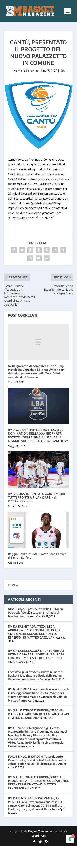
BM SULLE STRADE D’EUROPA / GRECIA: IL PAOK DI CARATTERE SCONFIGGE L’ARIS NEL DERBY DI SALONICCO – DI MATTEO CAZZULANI (38, 782)
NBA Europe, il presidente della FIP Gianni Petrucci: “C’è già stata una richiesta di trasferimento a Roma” (36, 612)
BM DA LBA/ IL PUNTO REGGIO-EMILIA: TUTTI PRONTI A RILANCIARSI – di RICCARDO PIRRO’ (36, 497)
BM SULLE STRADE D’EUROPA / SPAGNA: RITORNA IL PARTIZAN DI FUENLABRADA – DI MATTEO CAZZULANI (38, 714)
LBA (62, 70)
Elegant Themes (38, 831)
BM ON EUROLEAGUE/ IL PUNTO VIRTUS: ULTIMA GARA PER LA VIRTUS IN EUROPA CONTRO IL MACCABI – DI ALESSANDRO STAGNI (36, 656)
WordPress (39, 835)
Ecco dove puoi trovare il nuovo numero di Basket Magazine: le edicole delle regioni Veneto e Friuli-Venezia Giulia (35, 675)
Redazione (32, 70)
